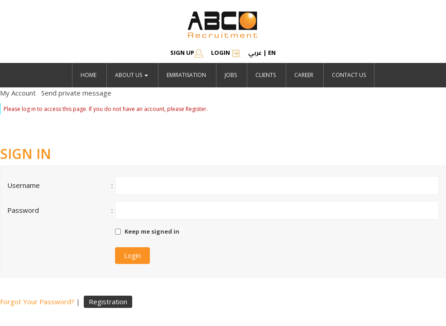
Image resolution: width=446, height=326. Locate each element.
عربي (255, 52)
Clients (265, 75)
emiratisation (186, 75)
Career (303, 75)
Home (88, 75)
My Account (18, 92)
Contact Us (349, 75)
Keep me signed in (152, 231)
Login (225, 52)
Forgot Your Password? (37, 301)
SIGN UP (186, 52)
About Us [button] (131, 75)
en (272, 52)
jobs (231, 75)
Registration (108, 301)
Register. (197, 109)
